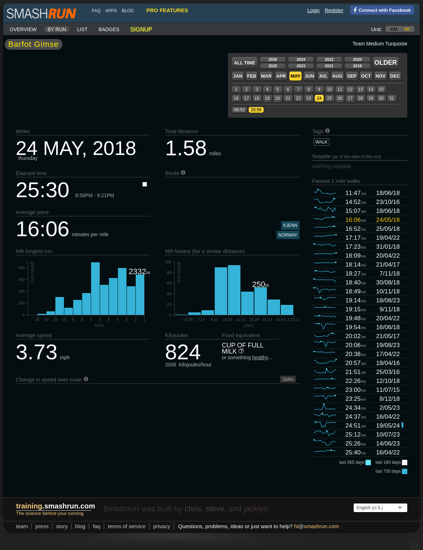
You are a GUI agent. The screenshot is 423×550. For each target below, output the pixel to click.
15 (381, 89)
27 (350, 98)
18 (256, 98)
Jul (323, 76)
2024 (301, 59)
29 (370, 98)
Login (313, 10)
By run (57, 29)
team (22, 526)
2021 (329, 66)
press (42, 526)
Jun (309, 76)
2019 (357, 66)
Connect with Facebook (380, 9)
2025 (272, 66)
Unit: (376, 29)
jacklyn (256, 508)
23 (308, 98)
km (394, 29)
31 (391, 98)
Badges (109, 29)
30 (381, 98)
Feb (251, 76)
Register (334, 10)
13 (360, 89)
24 (319, 98)
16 (236, 98)
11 (339, 89)
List (82, 29)
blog (128, 10)
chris (192, 508)
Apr (281, 76)
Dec (395, 76)
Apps (111, 10)
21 (287, 98)
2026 (272, 59)
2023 (301, 66)
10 (329, 89)
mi (406, 29)
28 (360, 98)
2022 (329, 59)
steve (214, 508)
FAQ (96, 10)
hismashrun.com (316, 526)
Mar (266, 76)
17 (246, 98)
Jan (237, 76)
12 (350, 89)
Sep (351, 76)
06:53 (239, 109)
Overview (23, 29)
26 (339, 98)
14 (370, 89)
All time (244, 62)
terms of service (127, 526)
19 (267, 98)
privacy (161, 526)
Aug (337, 76)
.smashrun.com (55, 506)
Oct (365, 76)
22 (298, 98)
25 (329, 98)
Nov (380, 76)
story (62, 526)
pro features (167, 10)
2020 (357, 59)
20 (277, 98)
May (295, 76)
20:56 (256, 109)
